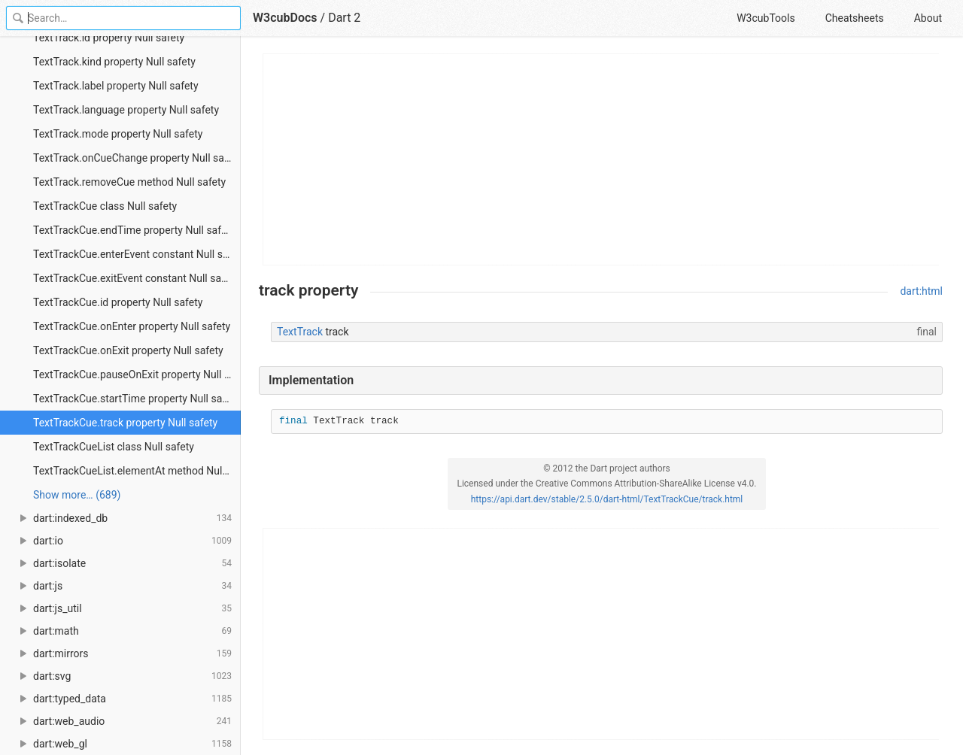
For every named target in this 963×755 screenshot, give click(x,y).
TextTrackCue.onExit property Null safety (128, 350)
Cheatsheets (854, 18)
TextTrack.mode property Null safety (117, 134)
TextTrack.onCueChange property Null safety (137, 158)
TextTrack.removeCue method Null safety (129, 182)
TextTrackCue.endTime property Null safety (134, 230)
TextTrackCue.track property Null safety (125, 423)
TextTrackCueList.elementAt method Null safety (137, 471)
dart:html (921, 291)
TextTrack (300, 332)
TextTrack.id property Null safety (108, 38)
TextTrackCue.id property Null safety (117, 302)
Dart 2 (344, 18)
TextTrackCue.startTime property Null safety (136, 399)
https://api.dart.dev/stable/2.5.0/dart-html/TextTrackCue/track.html (607, 499)
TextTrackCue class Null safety (105, 206)
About (928, 18)
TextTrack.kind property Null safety (114, 62)
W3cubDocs (285, 18)
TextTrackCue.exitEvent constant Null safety (135, 278)
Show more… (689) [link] (76, 495)
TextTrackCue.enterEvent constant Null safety (137, 254)
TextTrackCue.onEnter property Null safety (131, 326)
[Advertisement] (601, 159)
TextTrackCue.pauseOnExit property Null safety (137, 374)
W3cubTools (765, 18)
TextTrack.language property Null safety (126, 110)
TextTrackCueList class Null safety (113, 447)
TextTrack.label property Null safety (116, 86)
